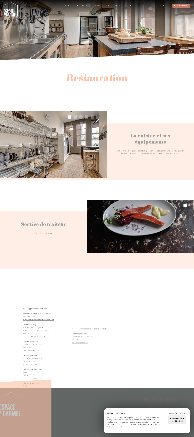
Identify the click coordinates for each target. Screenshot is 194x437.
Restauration (102, 6)
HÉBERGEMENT (148, 434)
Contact (164, 6)
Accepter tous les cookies (177, 419)
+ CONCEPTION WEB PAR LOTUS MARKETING (169, 434)
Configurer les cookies (177, 413)
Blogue (127, 6)
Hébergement (84, 6)
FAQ (136, 6)
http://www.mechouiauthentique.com (38, 374)
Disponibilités (149, 6)
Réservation (181, 6)
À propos (69, 6)
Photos (117, 6)
